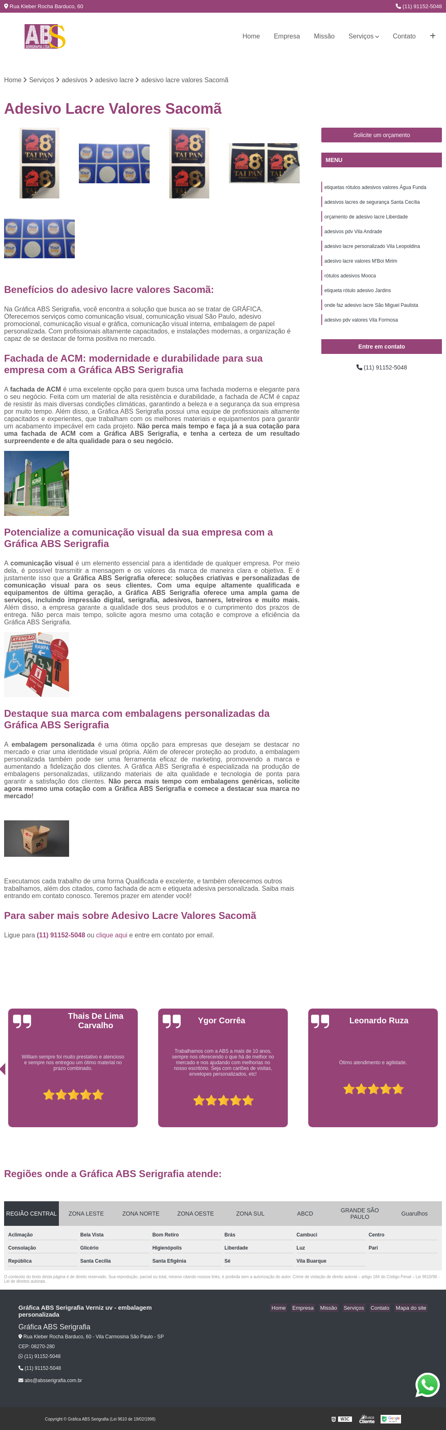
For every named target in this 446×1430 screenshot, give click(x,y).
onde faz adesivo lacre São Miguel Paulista (371, 313)
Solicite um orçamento (381, 136)
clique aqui (112, 935)
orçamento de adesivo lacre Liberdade (366, 220)
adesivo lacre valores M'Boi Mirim (360, 266)
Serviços (361, 36)
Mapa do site (412, 1309)
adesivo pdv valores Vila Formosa (361, 328)
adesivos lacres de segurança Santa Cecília (371, 204)
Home (251, 36)
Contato (404, 36)
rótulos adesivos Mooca (350, 282)
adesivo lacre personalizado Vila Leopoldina (372, 251)
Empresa (287, 36)
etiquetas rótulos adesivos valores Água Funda (375, 188)
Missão (324, 36)
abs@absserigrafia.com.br (50, 1381)
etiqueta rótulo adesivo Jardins (357, 297)
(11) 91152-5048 (419, 6)
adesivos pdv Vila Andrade (353, 235)
